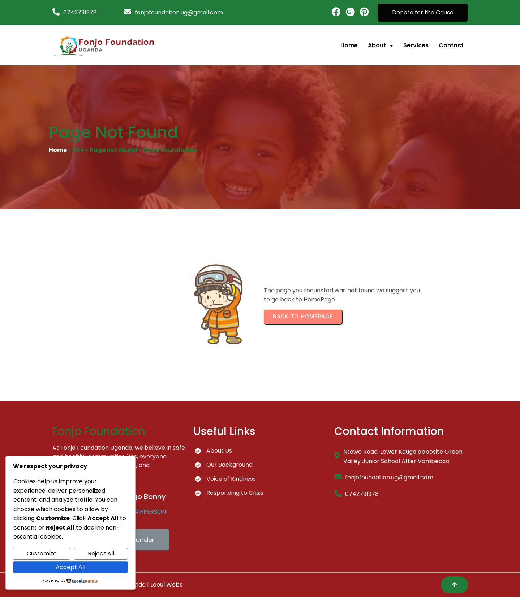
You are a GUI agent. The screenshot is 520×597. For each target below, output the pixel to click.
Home (58, 150)
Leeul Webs (166, 584)
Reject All (101, 553)
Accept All (70, 567)
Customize (42, 553)
